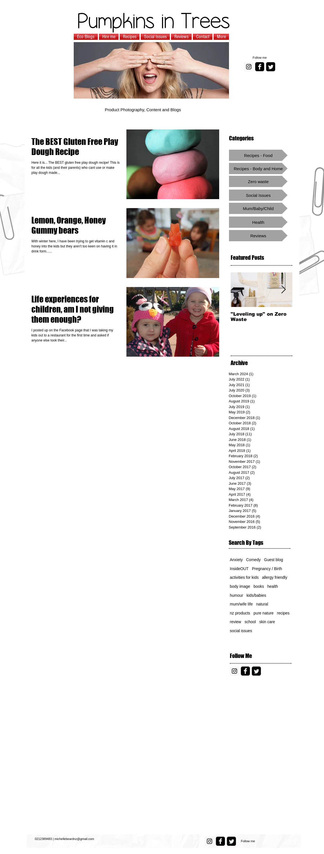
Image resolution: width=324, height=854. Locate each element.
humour (236, 595)
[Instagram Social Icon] (248, 66)
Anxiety (236, 559)
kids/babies (256, 595)
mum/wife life (241, 604)
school (250, 622)
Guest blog (273, 559)
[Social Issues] (258, 195)
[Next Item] (283, 289)
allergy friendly (274, 577)
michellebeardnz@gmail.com (74, 839)
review (235, 622)
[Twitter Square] (270, 66)
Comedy (253, 559)
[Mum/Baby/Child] (258, 208)
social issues (241, 630)
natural (262, 604)
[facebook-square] (259, 66)
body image (240, 586)
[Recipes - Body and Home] (258, 168)
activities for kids (244, 577)
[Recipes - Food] (258, 155)
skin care (267, 622)
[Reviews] (258, 235)
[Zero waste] (258, 181)
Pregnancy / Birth (267, 568)
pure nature (263, 613)
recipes (283, 613)
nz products (240, 613)
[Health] (258, 222)
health (272, 586)
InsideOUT (239, 568)
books (258, 586)
